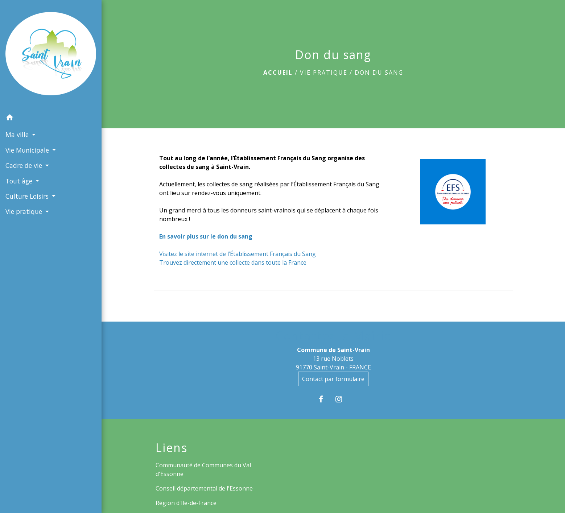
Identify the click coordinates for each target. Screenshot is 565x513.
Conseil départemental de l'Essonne (204, 488)
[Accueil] (50, 55)
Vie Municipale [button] (28, 150)
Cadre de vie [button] (24, 165)
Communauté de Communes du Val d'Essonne (203, 469)
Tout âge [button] (19, 181)
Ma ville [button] (17, 134)
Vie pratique (323, 72)
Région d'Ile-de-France (186, 503)
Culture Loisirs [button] (27, 196)
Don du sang (379, 72)
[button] (50, 118)
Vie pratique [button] (24, 211)
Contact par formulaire (333, 379)
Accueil (278, 72)
